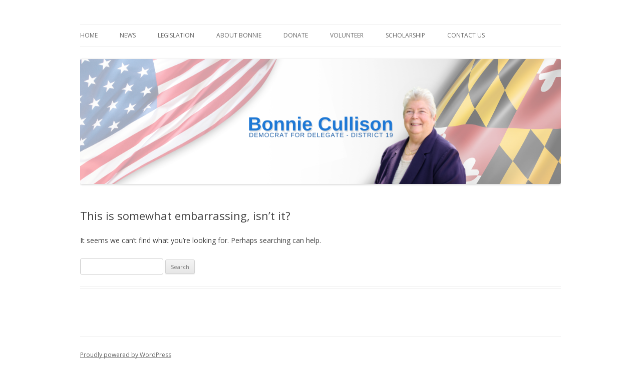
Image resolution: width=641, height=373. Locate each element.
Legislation (176, 35)
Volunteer (347, 35)
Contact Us (466, 35)
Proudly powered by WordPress (125, 354)
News (128, 35)
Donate (295, 35)
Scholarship (405, 35)
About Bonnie (238, 35)
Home (89, 35)
